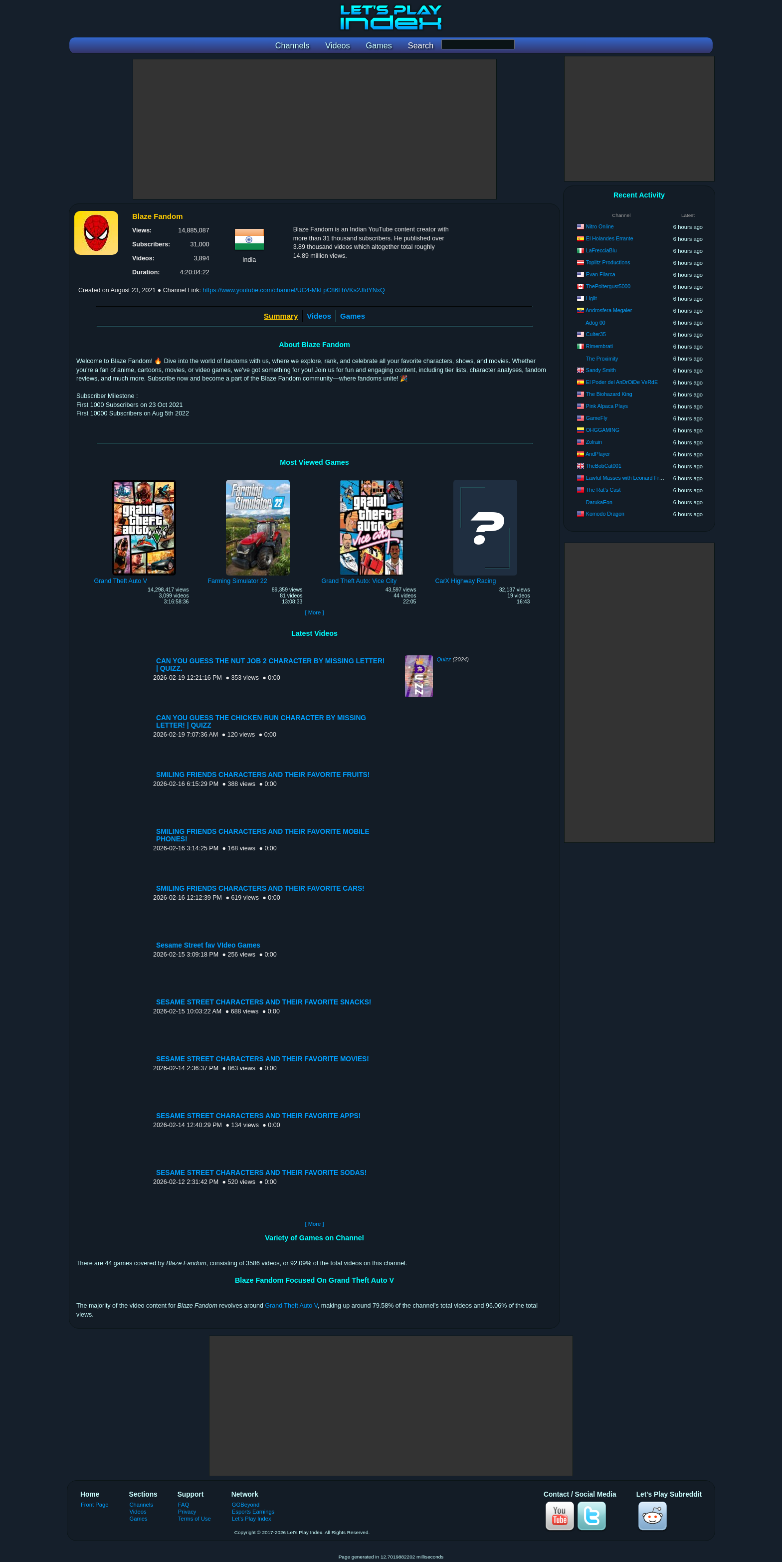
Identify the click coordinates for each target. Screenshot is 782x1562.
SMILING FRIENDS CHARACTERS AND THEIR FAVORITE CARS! (260, 888)
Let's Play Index (251, 1519)
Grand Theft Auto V (291, 1305)
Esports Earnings (253, 1512)
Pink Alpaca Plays (607, 406)
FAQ (183, 1505)
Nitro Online (600, 226)
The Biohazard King (609, 394)
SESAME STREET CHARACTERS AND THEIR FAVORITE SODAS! (261, 1172)
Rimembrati (599, 346)
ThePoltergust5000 (608, 286)
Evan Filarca (600, 274)
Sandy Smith (601, 370)
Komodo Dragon (605, 514)
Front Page (95, 1505)
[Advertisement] (314, 129)
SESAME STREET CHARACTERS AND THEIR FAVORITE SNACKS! (263, 1002)
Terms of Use (194, 1519)
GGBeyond (246, 1505)
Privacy (187, 1512)
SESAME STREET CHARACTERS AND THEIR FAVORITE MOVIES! (262, 1059)
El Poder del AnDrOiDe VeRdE (622, 382)
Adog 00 (595, 323)
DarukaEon (599, 502)
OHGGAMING (602, 430)
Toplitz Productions (608, 262)
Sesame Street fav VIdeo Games (208, 945)
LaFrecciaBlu (601, 250)
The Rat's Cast (603, 490)
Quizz (444, 659)
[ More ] (314, 612)
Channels (141, 1505)
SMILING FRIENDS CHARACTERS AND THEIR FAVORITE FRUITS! (263, 775)
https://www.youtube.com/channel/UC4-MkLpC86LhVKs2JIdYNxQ (293, 290)
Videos (319, 316)
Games (352, 316)
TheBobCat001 (603, 466)
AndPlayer (598, 454)
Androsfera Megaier (609, 310)
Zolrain (594, 442)
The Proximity (602, 359)
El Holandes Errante (609, 238)
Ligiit (591, 298)
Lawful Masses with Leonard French (628, 478)
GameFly (596, 418)
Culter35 (596, 334)
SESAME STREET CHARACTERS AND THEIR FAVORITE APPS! (258, 1116)
